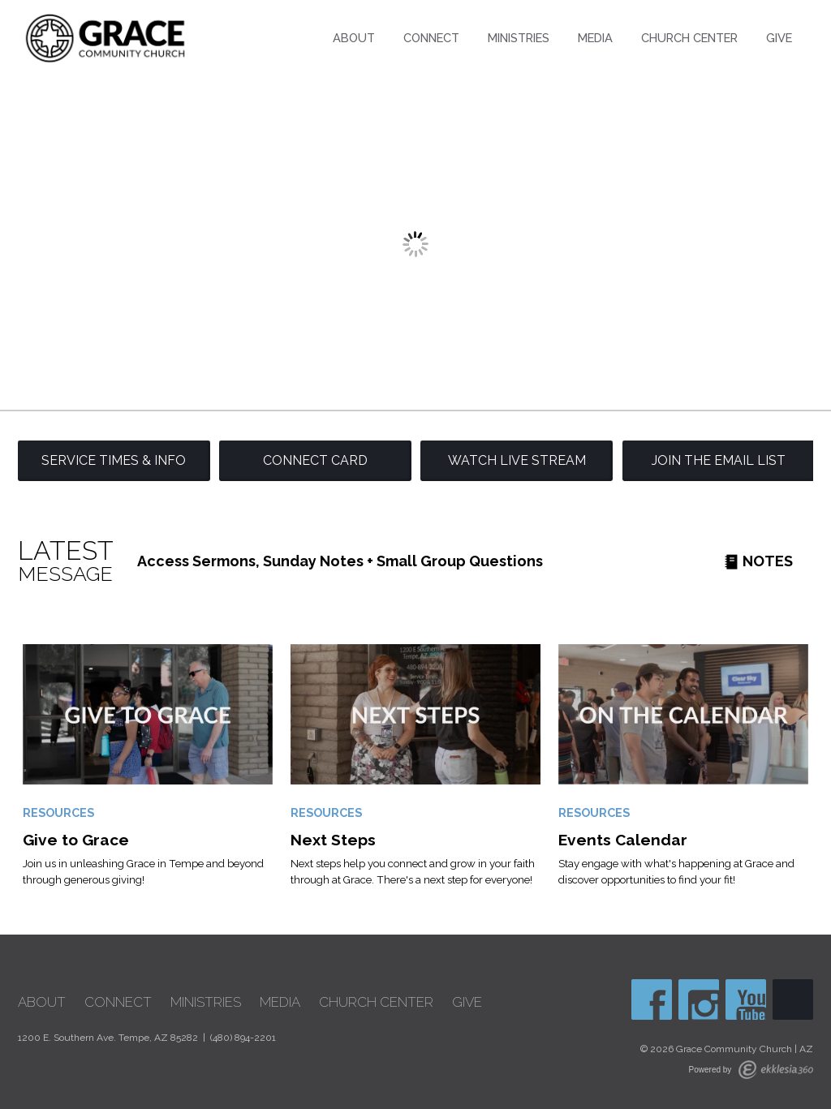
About (354, 38)
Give (779, 38)
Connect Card (315, 460)
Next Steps (333, 840)
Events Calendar (622, 840)
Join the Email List (719, 460)
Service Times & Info (113, 460)
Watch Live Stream (517, 460)
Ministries (518, 38)
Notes (758, 561)
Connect (431, 38)
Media (595, 38)
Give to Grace (76, 840)
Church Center (689, 38)
